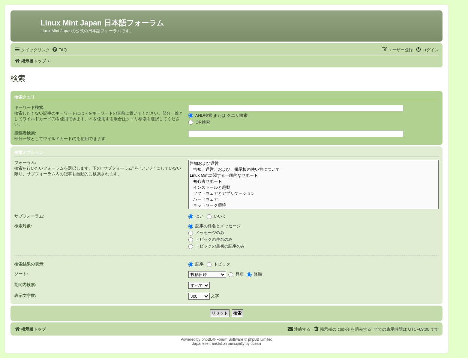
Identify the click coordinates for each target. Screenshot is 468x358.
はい (196, 216)
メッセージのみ (206, 232)
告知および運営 (313, 164)
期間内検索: (25, 284)
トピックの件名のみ (210, 239)
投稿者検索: (25, 133)
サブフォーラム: (29, 216)
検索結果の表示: (29, 264)
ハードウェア (313, 200)
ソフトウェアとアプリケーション (313, 194)
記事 (196, 264)
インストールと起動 (313, 188)
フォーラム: (25, 162)
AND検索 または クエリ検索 (218, 115)
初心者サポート (313, 182)
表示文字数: (25, 295)
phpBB (207, 339)
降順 (254, 274)
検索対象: (23, 226)
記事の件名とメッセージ (214, 226)
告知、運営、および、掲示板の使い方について (313, 170)
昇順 (236, 274)
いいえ (216, 216)
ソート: (21, 273)
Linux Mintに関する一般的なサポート (313, 176)
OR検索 (199, 122)
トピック (218, 264)
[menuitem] (59, 49)
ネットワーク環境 (313, 206)
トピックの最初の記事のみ (216, 246)
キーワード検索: (29, 107)
